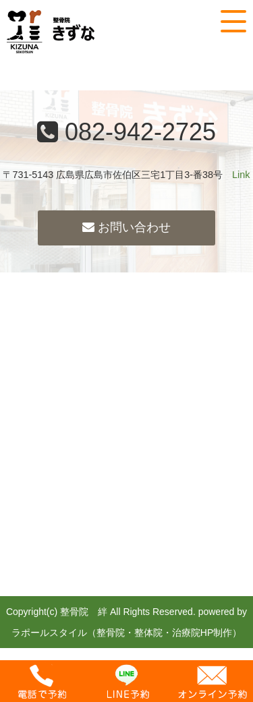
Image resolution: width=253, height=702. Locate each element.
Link (241, 174)
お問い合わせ (126, 227)
